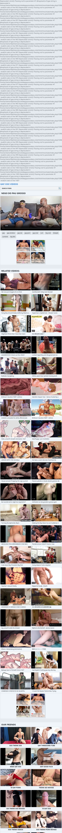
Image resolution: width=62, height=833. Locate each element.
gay (3, 233)
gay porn (27, 233)
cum (41, 233)
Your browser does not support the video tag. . (31, 213)
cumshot (5, 237)
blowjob (55, 233)
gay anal (35, 233)
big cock (48, 233)
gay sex (19, 233)
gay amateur (11, 233)
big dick (12, 237)
